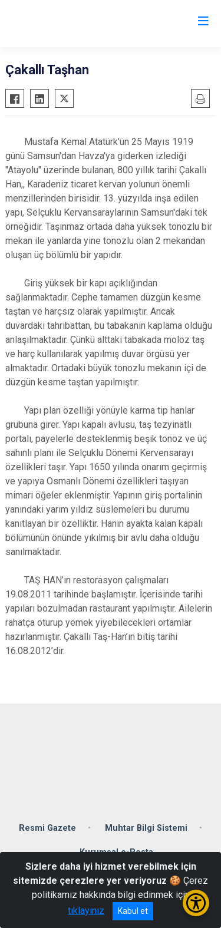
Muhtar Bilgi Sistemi (146, 828)
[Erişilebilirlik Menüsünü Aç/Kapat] (196, 903)
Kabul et (133, 911)
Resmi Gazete (47, 828)
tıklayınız (86, 910)
